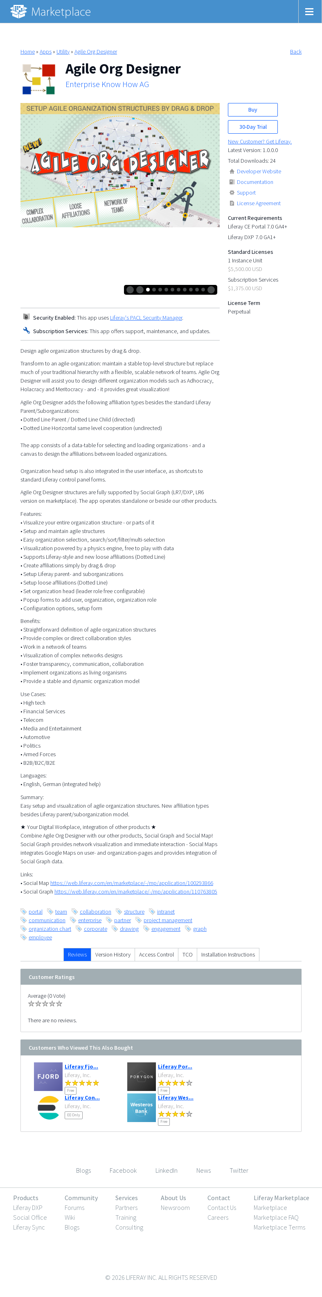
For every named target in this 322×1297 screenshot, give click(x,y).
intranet (166, 911)
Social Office (30, 1217)
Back (296, 51)
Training (125, 1217)
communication (47, 920)
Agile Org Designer (95, 51)
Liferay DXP (28, 1207)
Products (25, 1198)
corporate (95, 928)
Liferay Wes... (176, 1097)
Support (246, 192)
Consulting (129, 1227)
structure (134, 911)
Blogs (72, 1227)
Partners (126, 1207)
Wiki (70, 1217)
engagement (165, 928)
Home (27, 51)
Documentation (255, 182)
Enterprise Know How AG (107, 84)
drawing (129, 928)
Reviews (77, 954)
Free (70, 1090)
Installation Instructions (228, 954)
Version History (113, 954)
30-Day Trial (253, 126)
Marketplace (270, 1207)
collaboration (95, 911)
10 (203, 289)
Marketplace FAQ (276, 1217)
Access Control (156, 954)
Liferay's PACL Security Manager (146, 317)
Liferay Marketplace (281, 1198)
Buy (252, 109)
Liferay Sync (29, 1227)
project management (168, 920)
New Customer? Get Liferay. (260, 141)
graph (200, 928)
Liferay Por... (175, 1066)
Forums (74, 1207)
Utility (63, 51)
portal (36, 911)
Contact (218, 1198)
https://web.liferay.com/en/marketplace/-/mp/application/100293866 (131, 883)
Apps (46, 51)
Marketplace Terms (279, 1227)
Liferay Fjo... (81, 1066)
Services (126, 1198)
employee (40, 937)
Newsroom (175, 1207)
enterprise (89, 920)
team (61, 911)
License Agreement (259, 203)
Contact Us (221, 1207)
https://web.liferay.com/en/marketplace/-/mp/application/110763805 (135, 891)
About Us (173, 1198)
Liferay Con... (82, 1097)
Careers (217, 1217)
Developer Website (259, 171)
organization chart (50, 928)
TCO (187, 954)
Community (81, 1198)
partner (122, 920)
